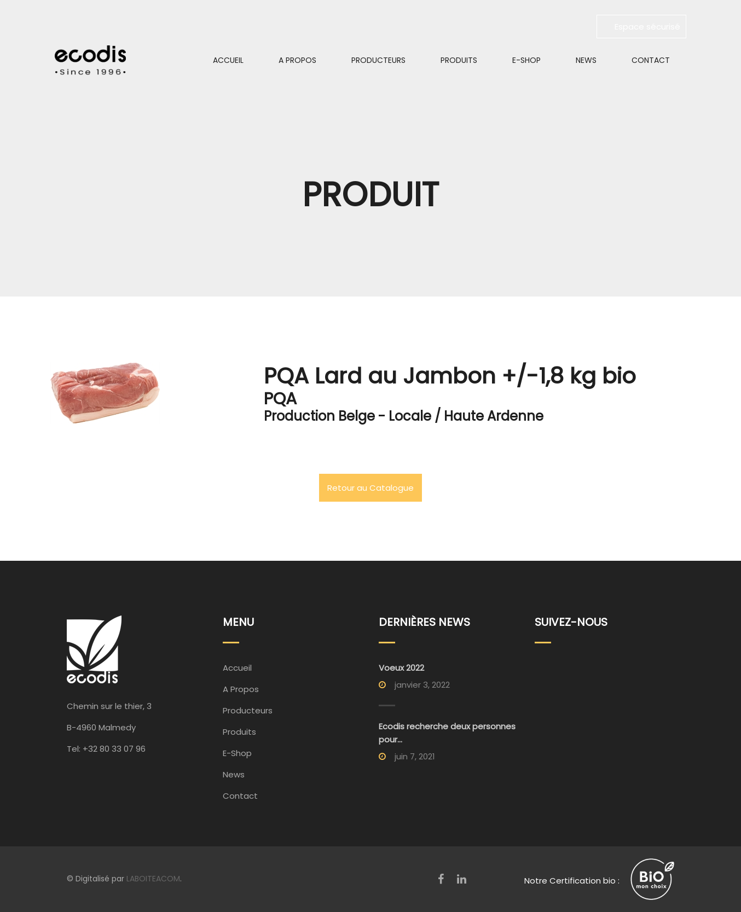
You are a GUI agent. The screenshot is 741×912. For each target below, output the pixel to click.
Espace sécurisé (641, 26)
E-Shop (526, 60)
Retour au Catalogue (370, 487)
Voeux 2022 (401, 667)
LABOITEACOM (153, 878)
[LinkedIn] (461, 879)
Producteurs (378, 60)
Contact (651, 60)
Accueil (228, 60)
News (586, 60)
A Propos (297, 60)
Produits (459, 60)
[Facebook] (441, 879)
